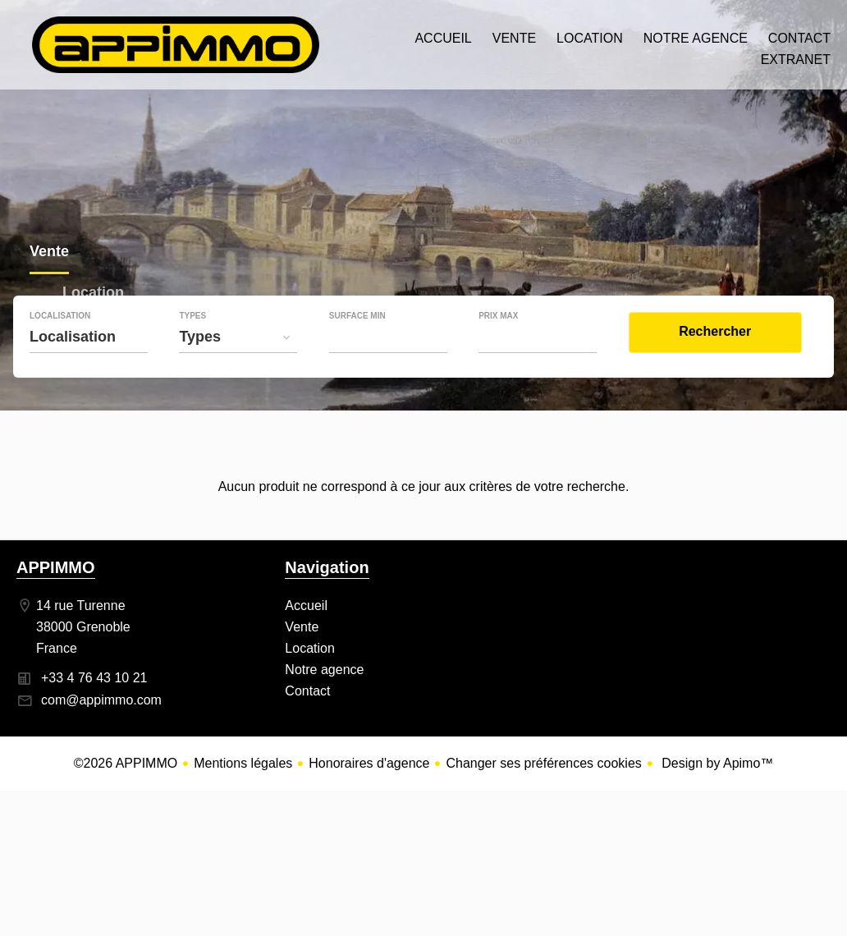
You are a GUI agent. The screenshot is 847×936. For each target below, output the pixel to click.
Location (93, 294)
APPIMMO (55, 567)
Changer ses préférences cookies (543, 763)
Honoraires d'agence (369, 763)
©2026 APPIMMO (126, 763)
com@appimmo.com (101, 700)
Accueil (175, 44)
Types (192, 316)
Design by (716, 763)
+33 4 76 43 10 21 (94, 678)
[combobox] (89, 336)
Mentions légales (243, 763)
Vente (49, 253)
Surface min (357, 316)
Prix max (498, 316)
